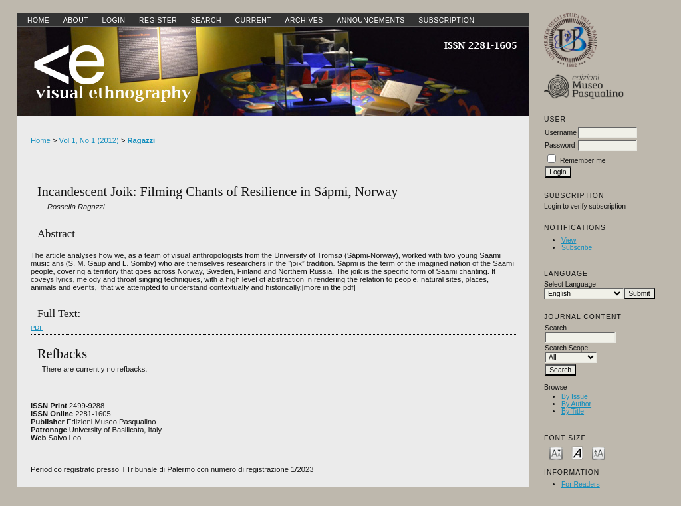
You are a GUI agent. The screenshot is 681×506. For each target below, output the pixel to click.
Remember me (583, 160)
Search (206, 20)
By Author (576, 404)
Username (561, 132)
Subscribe (576, 247)
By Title (572, 411)
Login (114, 20)
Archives (304, 20)
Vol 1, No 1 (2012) (89, 140)
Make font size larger (598, 452)
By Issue (574, 396)
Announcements (371, 20)
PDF (37, 327)
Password (560, 145)
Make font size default (577, 452)
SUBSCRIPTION (446, 20)
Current (253, 20)
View (568, 240)
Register (158, 20)
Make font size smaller (556, 452)
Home (38, 20)
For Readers (580, 484)
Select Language (570, 284)
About (75, 20)
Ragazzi (142, 140)
